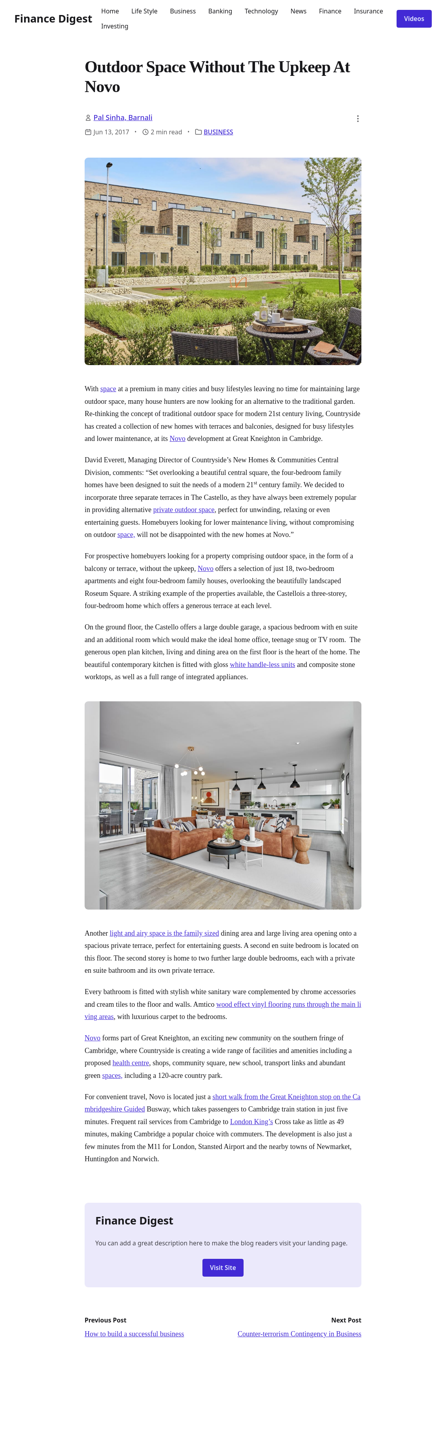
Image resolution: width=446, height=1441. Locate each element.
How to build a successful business (134, 1334)
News (298, 11)
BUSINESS (218, 132)
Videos (414, 18)
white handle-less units (262, 665)
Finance (330, 11)
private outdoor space (183, 510)
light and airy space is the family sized (164, 933)
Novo (177, 439)
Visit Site (223, 1267)
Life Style (144, 11)
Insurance (368, 11)
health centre (131, 1063)
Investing (115, 26)
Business (183, 11)
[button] (358, 118)
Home (110, 11)
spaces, (112, 1075)
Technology (261, 11)
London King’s (251, 1122)
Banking (220, 11)
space (108, 389)
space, (126, 535)
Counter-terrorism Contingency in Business (299, 1334)
